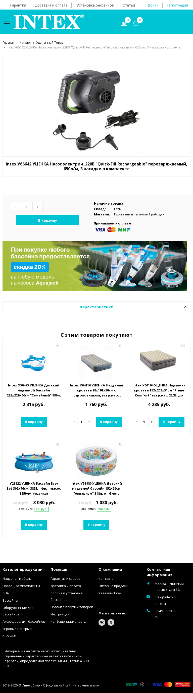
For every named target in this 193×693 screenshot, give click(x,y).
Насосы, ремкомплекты (21, 585)
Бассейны (10, 600)
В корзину (47, 220)
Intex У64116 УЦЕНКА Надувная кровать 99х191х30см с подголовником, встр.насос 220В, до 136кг (96, 392)
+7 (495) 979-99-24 (165, 613)
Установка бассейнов (95, 5)
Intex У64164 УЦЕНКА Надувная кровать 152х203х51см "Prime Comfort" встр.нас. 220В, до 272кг (158, 392)
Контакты (106, 578)
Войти (153, 5)
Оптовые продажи (113, 585)
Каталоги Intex (110, 593)
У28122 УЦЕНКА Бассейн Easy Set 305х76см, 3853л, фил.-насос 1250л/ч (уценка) (34, 488)
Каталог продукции (22, 568)
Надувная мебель (17, 578)
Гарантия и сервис (65, 578)
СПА (6, 593)
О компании (110, 568)
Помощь (59, 568)
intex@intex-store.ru (163, 600)
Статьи (129, 5)
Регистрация (177, 5)
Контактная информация (159, 571)
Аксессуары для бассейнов (24, 621)
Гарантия (18, 5)
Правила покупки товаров (72, 606)
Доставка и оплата (51, 5)
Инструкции (60, 614)
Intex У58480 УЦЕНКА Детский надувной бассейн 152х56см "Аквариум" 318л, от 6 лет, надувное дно (96, 490)
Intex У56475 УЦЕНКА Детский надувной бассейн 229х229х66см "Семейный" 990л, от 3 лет (34, 392)
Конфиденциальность (68, 621)
